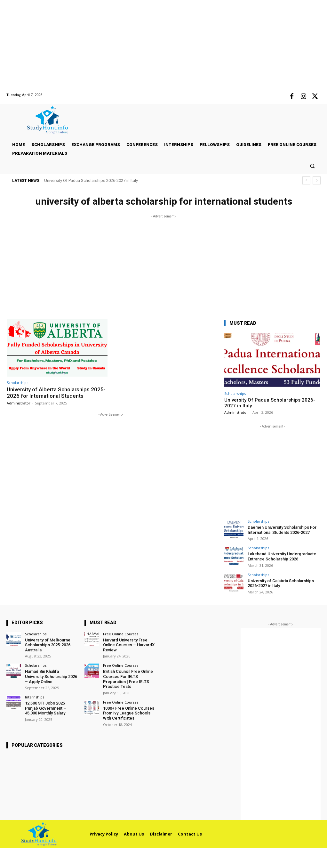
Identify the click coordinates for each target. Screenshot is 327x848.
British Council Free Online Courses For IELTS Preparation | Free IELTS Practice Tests (128, 679)
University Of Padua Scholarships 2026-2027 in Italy (91, 180)
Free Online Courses (120, 634)
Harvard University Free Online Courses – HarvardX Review (129, 645)
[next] (317, 180)
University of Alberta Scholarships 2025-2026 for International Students (56, 392)
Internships (34, 697)
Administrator (18, 403)
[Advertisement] (163, 45)
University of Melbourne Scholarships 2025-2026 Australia (47, 645)
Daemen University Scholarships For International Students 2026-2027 (282, 530)
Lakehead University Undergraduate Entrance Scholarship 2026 (282, 556)
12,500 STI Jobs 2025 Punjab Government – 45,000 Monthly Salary (45, 708)
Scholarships (17, 382)
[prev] (306, 180)
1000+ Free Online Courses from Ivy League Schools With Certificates (128, 713)
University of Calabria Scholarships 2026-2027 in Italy (281, 583)
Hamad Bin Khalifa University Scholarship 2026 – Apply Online (51, 676)
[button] (312, 166)
